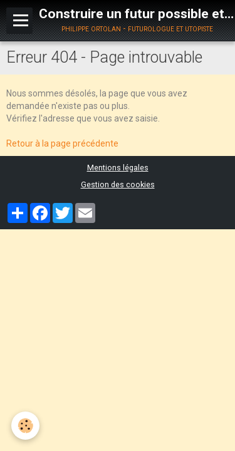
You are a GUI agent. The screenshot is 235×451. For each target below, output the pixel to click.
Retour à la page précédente (62, 143)
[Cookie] (25, 426)
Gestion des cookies (118, 184)
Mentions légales (118, 167)
